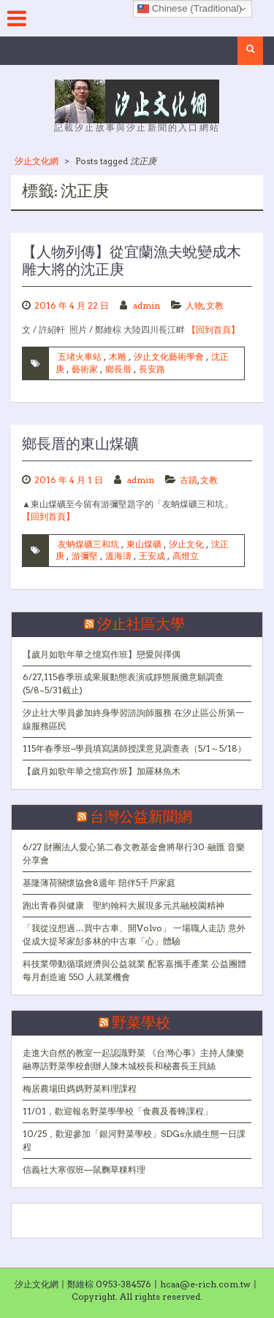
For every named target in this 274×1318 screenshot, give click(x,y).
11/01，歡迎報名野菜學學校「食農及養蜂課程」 (118, 1111)
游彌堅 (85, 555)
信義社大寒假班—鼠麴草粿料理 (84, 1169)
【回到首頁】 (213, 329)
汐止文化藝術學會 (169, 356)
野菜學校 (141, 1023)
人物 (194, 305)
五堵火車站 (80, 356)
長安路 (152, 368)
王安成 (152, 555)
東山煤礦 (143, 544)
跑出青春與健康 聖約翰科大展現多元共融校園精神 (123, 905)
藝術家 (85, 368)
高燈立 (185, 555)
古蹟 (188, 479)
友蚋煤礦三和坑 (88, 544)
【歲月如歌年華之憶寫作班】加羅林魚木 (101, 771)
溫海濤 (118, 555)
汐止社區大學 (141, 624)
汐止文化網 (36, 160)
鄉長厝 (118, 368)
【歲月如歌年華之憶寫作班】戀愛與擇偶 (101, 654)
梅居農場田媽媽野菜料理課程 (80, 1088)
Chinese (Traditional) (189, 9)
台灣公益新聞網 (141, 817)
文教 (215, 305)
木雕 (117, 356)
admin (146, 305)
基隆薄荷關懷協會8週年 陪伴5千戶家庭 (99, 882)
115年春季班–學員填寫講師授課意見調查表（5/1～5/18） (134, 748)
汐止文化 (186, 544)
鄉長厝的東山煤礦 (80, 444)
